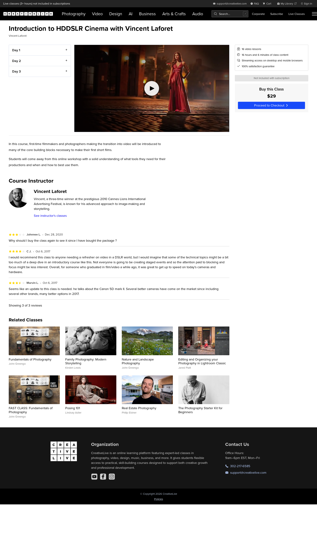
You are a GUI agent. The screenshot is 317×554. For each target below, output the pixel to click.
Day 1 (16, 50)
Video (97, 14)
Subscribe (276, 14)
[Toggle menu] (314, 14)
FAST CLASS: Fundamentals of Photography (31, 410)
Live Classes (296, 14)
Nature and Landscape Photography (138, 361)
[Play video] (151, 88)
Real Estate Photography (139, 408)
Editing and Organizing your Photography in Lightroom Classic (202, 361)
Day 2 (16, 61)
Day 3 (16, 71)
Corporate (258, 14)
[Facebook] (103, 476)
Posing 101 (72, 408)
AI (131, 14)
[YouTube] (94, 476)
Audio (197, 14)
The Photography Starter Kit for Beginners (200, 410)
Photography (73, 14)
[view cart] (268, 3)
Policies (158, 499)
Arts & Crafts (174, 14)
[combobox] (230, 14)
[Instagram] (112, 476)
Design (115, 14)
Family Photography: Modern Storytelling (85, 361)
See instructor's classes (50, 215)
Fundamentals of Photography (30, 359)
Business (147, 14)
